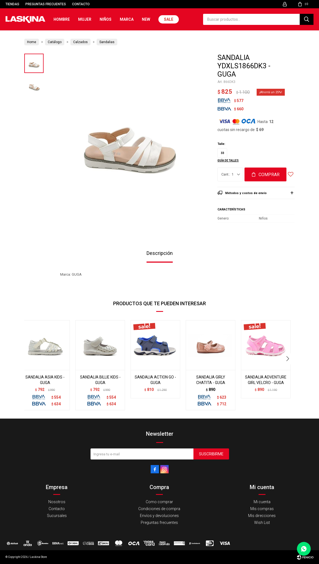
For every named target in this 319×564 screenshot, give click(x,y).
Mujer (84, 19)
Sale (168, 19)
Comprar (269, 174)
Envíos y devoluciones (159, 515)
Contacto (81, 4)
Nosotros (56, 502)
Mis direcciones (262, 515)
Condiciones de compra (159, 508)
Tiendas (12, 4)
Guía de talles (228, 160)
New (146, 19)
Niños (105, 19)
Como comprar (159, 502)
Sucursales (57, 515)
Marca (127, 19)
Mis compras (262, 508)
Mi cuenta (262, 502)
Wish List (262, 522)
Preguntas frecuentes (45, 4)
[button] (306, 19)
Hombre (62, 19)
